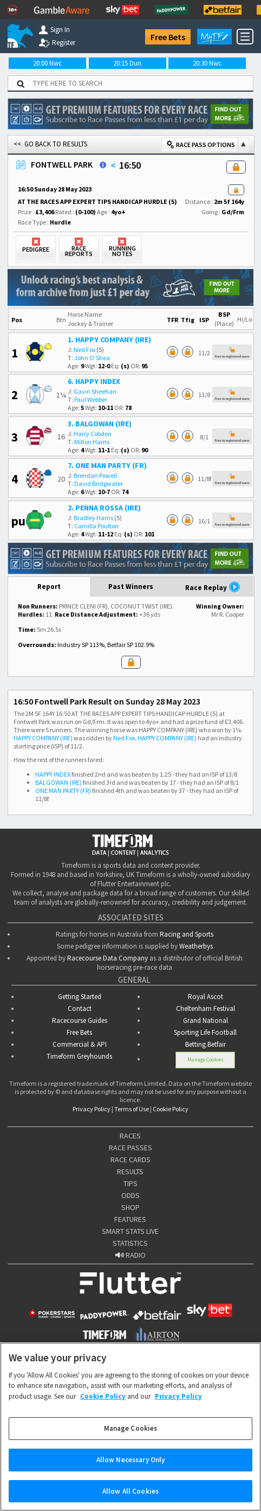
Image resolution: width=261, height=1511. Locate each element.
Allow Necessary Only (130, 1471)
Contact (80, 1008)
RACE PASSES (130, 1148)
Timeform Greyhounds (79, 1056)
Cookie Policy (170, 1109)
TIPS (130, 1183)
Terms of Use (131, 1109)
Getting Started (79, 996)
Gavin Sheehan (95, 391)
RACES (130, 1136)
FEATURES (130, 1219)
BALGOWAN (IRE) (58, 782)
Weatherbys (196, 946)
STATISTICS (130, 1243)
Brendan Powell (95, 475)
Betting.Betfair (205, 1044)
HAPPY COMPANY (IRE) (43, 738)
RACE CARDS (130, 1159)
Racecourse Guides (79, 1020)
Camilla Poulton (96, 526)
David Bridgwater (98, 483)
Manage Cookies (205, 1059)
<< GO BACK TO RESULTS (50, 144)
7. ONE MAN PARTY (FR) (107, 465)
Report (49, 586)
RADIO (130, 1255)
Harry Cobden (93, 434)
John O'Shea (92, 358)
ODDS (130, 1195)
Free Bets (168, 36)
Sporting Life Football (205, 1032)
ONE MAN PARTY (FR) (63, 790)
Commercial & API (80, 1044)
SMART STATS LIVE (130, 1231)
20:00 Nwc (47, 63)
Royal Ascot (205, 996)
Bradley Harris (93, 518)
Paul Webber (90, 399)
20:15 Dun (127, 63)
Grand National (205, 1020)
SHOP (130, 1207)
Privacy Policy (91, 1109)
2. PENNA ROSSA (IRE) (104, 508)
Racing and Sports (186, 934)
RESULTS (130, 1171)
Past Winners (130, 586)
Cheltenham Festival (205, 1008)
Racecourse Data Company (107, 958)
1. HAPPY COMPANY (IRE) (109, 339)
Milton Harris (91, 442)
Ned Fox (84, 349)
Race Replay (212, 586)
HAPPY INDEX (52, 774)
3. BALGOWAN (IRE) (100, 423)
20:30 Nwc (207, 63)
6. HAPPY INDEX (94, 381)
